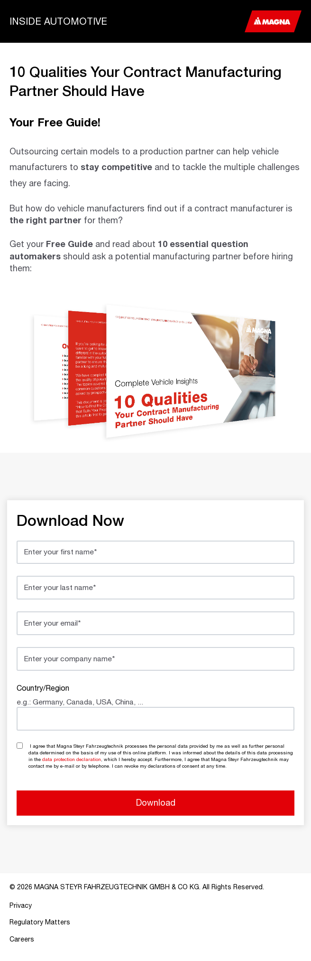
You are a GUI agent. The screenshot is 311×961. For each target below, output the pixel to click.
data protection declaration (71, 759)
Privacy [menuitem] (20, 905)
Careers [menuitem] (21, 939)
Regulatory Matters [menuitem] (39, 922)
